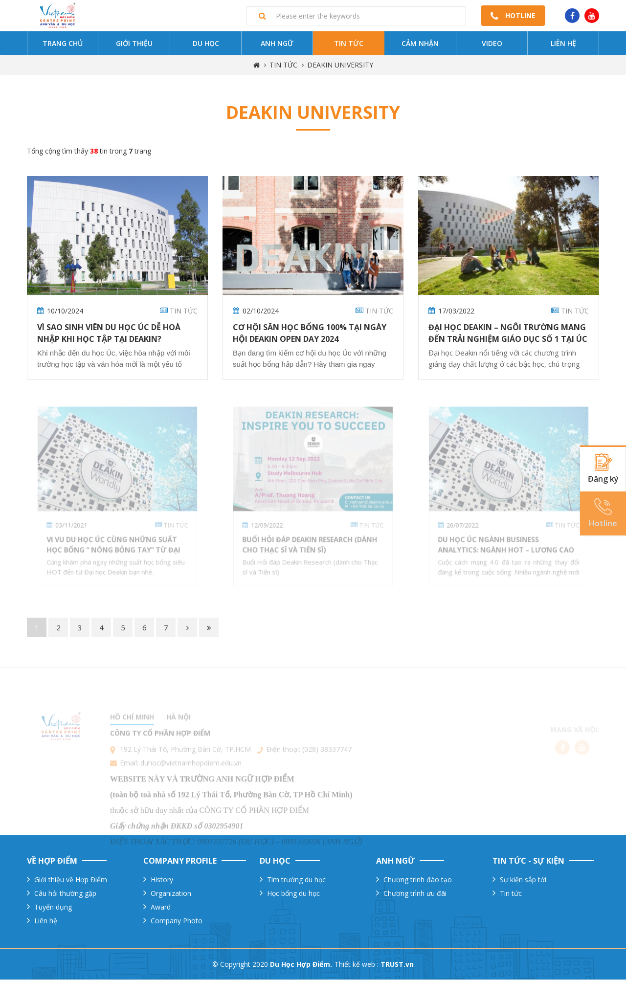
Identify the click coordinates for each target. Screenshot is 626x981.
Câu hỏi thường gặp (65, 894)
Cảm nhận (420, 45)
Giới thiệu (134, 45)
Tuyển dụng (53, 908)
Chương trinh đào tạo (417, 881)
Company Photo (176, 922)
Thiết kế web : (357, 965)
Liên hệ (563, 45)
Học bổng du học (293, 894)
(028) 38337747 (327, 767)
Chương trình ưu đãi (415, 894)
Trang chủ (63, 45)
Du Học (206, 45)
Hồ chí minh (132, 734)
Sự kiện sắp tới (523, 881)
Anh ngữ (277, 45)
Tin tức (348, 45)
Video (492, 45)
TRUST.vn (397, 965)
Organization (171, 894)
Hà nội (178, 734)
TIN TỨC (283, 66)
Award (161, 908)
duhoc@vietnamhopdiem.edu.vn (191, 780)
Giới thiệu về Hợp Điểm (70, 881)
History (162, 881)
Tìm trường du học (296, 881)
